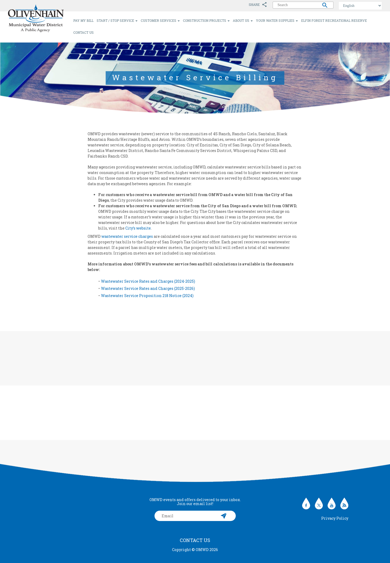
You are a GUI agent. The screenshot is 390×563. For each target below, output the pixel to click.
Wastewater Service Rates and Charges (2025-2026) (148, 288)
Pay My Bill (83, 20)
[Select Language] (360, 6)
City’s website (138, 228)
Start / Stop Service (117, 20)
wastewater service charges (127, 236)
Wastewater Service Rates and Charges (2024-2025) (148, 281)
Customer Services (160, 20)
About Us (243, 20)
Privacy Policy (334, 518)
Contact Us (83, 32)
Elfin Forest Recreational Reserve (334, 20)
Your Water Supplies (277, 20)
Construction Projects (206, 20)
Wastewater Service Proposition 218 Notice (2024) (147, 295)
